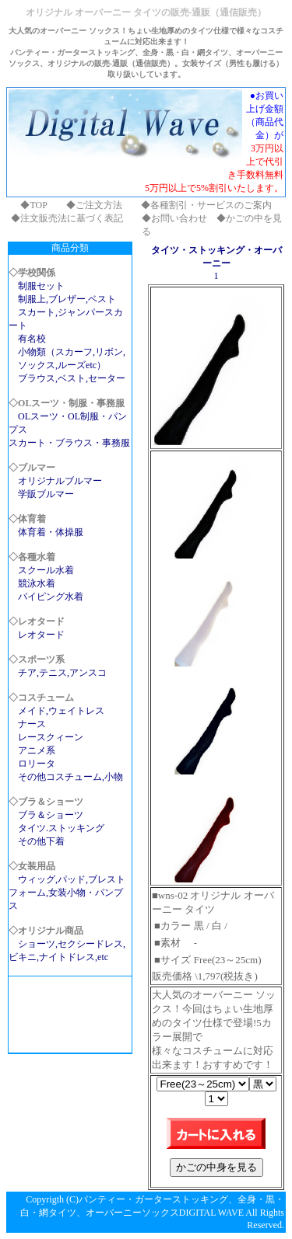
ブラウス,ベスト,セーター (71, 378)
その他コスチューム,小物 (70, 776)
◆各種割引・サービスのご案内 (206, 205)
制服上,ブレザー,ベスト (67, 299)
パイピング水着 (50, 596)
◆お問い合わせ (174, 218)
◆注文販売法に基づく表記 (67, 218)
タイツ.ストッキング (61, 828)
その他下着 (41, 841)
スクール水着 (46, 570)
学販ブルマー (46, 494)
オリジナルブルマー (60, 480)
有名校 (32, 338)
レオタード (41, 634)
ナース (32, 724)
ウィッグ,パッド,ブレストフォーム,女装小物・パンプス (67, 892)
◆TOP (33, 205)
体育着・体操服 (50, 532)
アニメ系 (36, 750)
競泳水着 (36, 583)
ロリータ (36, 763)
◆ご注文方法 (94, 205)
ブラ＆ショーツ (50, 814)
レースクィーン (50, 737)
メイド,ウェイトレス (61, 710)
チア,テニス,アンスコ (62, 672)
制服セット (41, 285)
